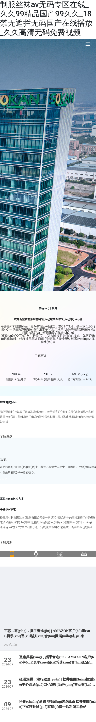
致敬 (3, 460)
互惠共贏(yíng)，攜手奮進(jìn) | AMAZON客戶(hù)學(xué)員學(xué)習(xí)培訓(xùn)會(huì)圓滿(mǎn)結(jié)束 (57, 662)
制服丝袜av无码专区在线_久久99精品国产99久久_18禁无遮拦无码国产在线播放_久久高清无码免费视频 (46, 18)
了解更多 (48, 356)
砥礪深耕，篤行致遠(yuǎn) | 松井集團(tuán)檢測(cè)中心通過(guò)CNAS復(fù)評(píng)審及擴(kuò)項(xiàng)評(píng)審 (57, 684)
